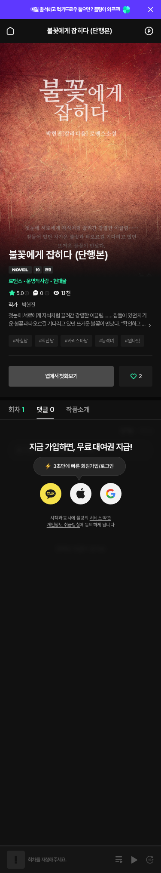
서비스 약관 (100, 518)
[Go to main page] (10, 31)
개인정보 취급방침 (63, 525)
